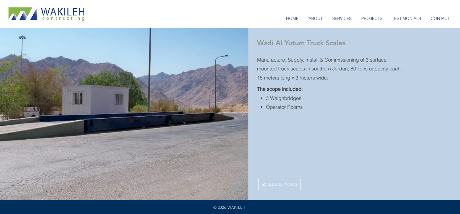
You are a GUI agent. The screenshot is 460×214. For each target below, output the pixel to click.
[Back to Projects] (279, 184)
